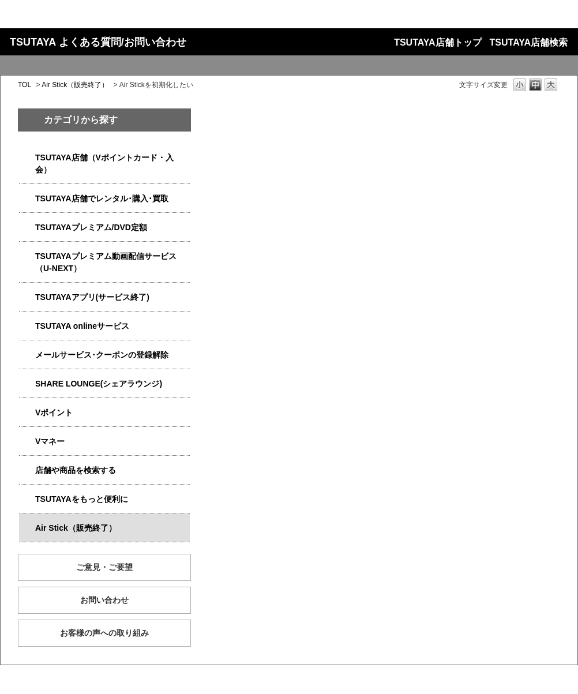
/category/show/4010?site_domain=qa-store (27, 326)
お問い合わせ (104, 600)
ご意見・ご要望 (104, 567)
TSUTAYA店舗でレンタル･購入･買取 (101, 198)
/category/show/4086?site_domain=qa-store (27, 470)
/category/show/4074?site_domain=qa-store (27, 413)
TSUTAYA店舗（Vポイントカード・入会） (104, 163)
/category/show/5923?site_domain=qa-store (27, 256)
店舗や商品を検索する (75, 470)
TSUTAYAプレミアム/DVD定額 (91, 227)
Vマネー (50, 441)
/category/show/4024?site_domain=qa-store (27, 499)
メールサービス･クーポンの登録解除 (101, 354)
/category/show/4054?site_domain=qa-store (27, 199)
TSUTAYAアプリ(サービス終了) (92, 297)
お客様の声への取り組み (104, 632)
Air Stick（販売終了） (75, 85)
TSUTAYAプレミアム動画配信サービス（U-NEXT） (106, 262)
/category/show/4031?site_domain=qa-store (27, 228)
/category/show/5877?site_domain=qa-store (27, 384)
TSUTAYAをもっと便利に (81, 499)
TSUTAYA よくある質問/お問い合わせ (98, 42)
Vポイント (54, 412)
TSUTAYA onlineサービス (82, 326)
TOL (24, 85)
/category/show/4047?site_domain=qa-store (27, 158)
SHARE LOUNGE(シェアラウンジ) (98, 383)
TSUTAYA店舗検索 (529, 42)
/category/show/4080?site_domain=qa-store (27, 355)
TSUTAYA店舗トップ (437, 42)
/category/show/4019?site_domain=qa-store (27, 297)
